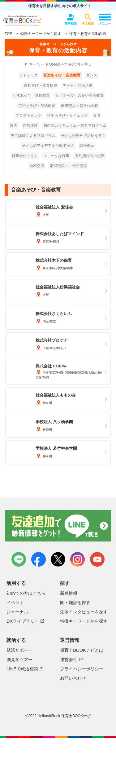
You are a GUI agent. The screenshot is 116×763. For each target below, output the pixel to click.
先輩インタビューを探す (84, 611)
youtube (97, 559)
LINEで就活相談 (22, 668)
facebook (38, 559)
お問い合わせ (73, 678)
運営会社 (68, 659)
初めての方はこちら (25, 593)
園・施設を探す (75, 602)
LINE (18, 559)
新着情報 (68, 593)
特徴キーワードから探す (40, 34)
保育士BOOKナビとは (81, 650)
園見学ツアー (19, 659)
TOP (8, 34)
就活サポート (19, 650)
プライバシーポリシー (81, 668)
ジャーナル (17, 611)
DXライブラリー (22, 621)
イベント (15, 602)
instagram (77, 559)
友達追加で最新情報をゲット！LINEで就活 (58, 526)
